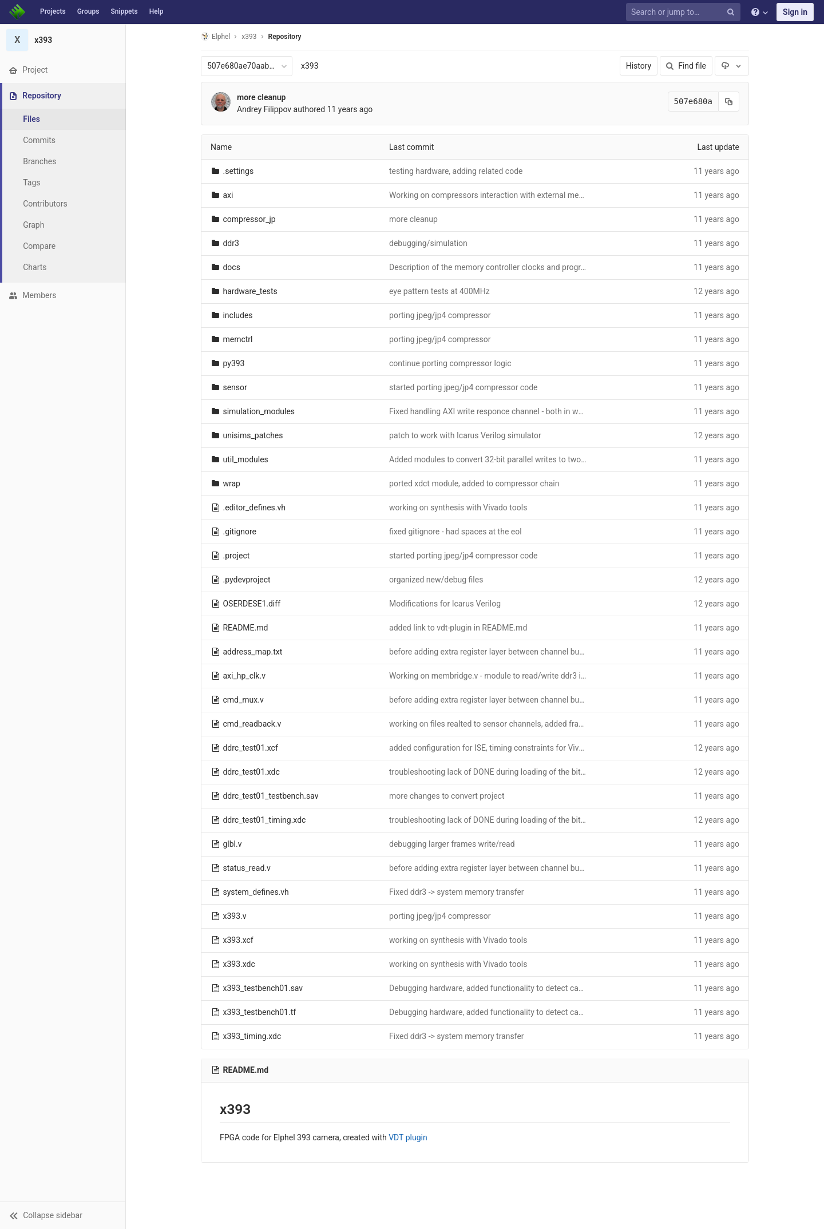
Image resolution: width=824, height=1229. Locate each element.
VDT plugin (408, 1137)
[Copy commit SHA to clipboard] (729, 102)
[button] (62, 1215)
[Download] (732, 66)
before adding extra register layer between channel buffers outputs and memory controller (548, 651)
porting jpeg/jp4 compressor (439, 315)
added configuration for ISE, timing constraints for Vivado (490, 747)
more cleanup (261, 97)
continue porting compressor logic (450, 363)
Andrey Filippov (264, 109)
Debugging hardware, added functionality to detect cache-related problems (521, 988)
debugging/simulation (428, 243)
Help (156, 11)
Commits (39, 140)
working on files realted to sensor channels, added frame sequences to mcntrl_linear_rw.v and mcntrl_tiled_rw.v (586, 723)
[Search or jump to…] (685, 12)
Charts (34, 267)
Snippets (123, 11)
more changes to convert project (446, 795)
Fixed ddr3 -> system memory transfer (456, 892)
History (639, 65)
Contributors (45, 203)
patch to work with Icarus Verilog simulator (465, 435)
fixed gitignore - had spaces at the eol (455, 531)
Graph (33, 224)
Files (31, 119)
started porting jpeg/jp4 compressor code (463, 387)
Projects (53, 11)
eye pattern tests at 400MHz (439, 291)
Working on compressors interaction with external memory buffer (504, 195)
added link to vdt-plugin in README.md (458, 627)
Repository (285, 37)
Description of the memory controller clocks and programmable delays (514, 267)
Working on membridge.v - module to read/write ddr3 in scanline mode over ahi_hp (535, 675)
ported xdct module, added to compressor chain (474, 483)
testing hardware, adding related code (455, 171)
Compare (39, 246)
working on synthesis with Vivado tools (458, 507)
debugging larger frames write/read (452, 844)
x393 (310, 65)
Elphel (215, 36)
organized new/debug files (436, 579)
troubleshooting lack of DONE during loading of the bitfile (490, 771)
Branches (39, 161)
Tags (31, 182)
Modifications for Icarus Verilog (445, 603)
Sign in (795, 12)
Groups (88, 11)
